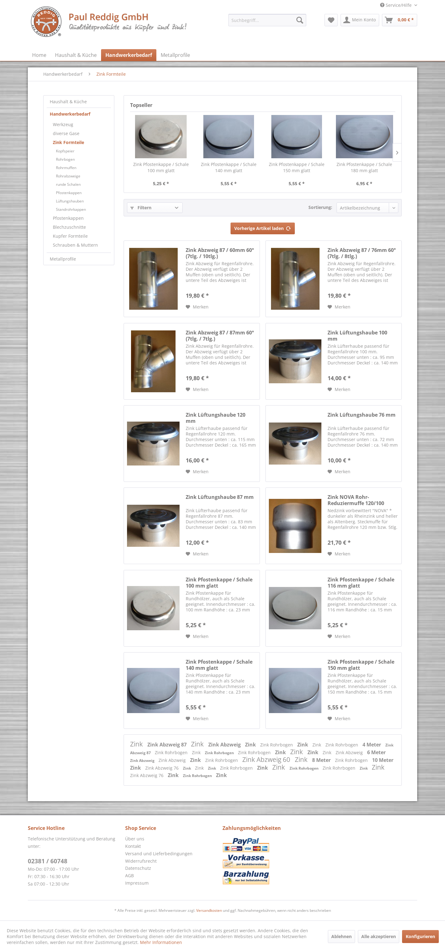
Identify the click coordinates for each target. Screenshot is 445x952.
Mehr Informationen (161, 942)
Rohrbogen (65, 159)
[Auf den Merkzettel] (197, 307)
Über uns (134, 839)
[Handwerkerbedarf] (128, 55)
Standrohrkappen (71, 209)
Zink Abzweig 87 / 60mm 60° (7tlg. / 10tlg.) (220, 253)
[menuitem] (267, 20)
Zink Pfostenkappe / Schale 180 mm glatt (364, 167)
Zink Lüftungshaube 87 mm (220, 497)
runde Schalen (68, 184)
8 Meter (322, 760)
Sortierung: (320, 207)
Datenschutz (138, 868)
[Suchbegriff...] (267, 20)
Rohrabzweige (68, 176)
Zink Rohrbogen (277, 745)
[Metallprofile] (175, 55)
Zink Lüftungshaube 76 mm (362, 415)
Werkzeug (63, 124)
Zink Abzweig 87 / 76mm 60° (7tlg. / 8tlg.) (362, 253)
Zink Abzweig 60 (267, 759)
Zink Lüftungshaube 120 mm (215, 418)
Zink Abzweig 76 (162, 768)
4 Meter (372, 744)
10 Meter (382, 760)
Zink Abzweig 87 (167, 744)
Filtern (140, 207)
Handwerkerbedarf (70, 114)
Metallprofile (63, 259)
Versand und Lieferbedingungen (159, 853)
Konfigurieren (420, 936)
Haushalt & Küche (68, 101)
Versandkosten (209, 910)
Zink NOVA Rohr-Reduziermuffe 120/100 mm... (356, 500)
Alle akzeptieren (378, 936)
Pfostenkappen (69, 192)
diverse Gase (66, 133)
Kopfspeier (65, 151)
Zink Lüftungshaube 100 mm (357, 335)
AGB (129, 875)
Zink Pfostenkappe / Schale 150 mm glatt (296, 167)
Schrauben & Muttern (75, 245)
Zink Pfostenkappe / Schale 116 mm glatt (361, 582)
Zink (137, 744)
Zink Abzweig (225, 744)
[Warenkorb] (399, 20)
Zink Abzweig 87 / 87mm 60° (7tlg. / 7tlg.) (220, 335)
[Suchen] (299, 20)
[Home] (39, 55)
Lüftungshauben (70, 201)
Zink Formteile (68, 142)
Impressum (137, 883)
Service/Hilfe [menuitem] (396, 5)
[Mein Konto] (360, 20)
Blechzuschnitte (69, 227)
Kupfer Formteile (70, 236)
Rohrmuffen (66, 167)
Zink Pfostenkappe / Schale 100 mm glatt (161, 167)
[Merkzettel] (331, 20)
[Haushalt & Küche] (76, 55)
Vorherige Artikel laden (262, 227)
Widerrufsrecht (141, 861)
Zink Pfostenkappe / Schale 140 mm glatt (228, 167)
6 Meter (376, 752)
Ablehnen (341, 936)
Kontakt (133, 846)
